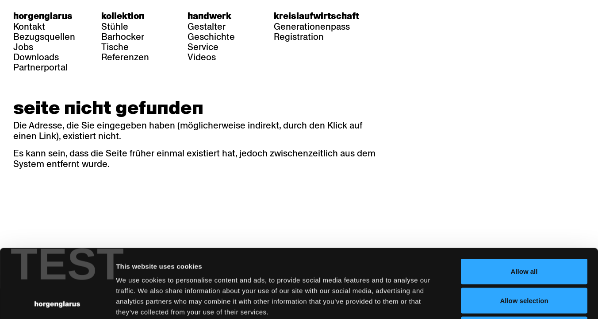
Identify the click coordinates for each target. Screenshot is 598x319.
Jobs (23, 47)
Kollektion (122, 16)
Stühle (114, 26)
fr (411, 16)
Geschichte (211, 36)
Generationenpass (312, 26)
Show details (462, 301)
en (427, 16)
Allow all (524, 202)
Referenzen (125, 57)
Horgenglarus (43, 16)
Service (203, 47)
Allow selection (524, 232)
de (393, 16)
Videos (202, 57)
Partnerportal (40, 67)
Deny (524, 261)
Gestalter (207, 26)
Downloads (36, 57)
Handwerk (209, 16)
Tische (115, 47)
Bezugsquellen (44, 36)
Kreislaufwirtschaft (316, 16)
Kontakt (29, 26)
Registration (299, 36)
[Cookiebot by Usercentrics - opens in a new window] (57, 301)
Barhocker (122, 36)
